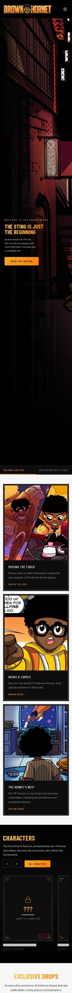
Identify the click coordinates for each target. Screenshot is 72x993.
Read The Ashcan (21, 261)
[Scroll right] (17, 864)
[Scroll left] (7, 864)
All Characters (37, 863)
